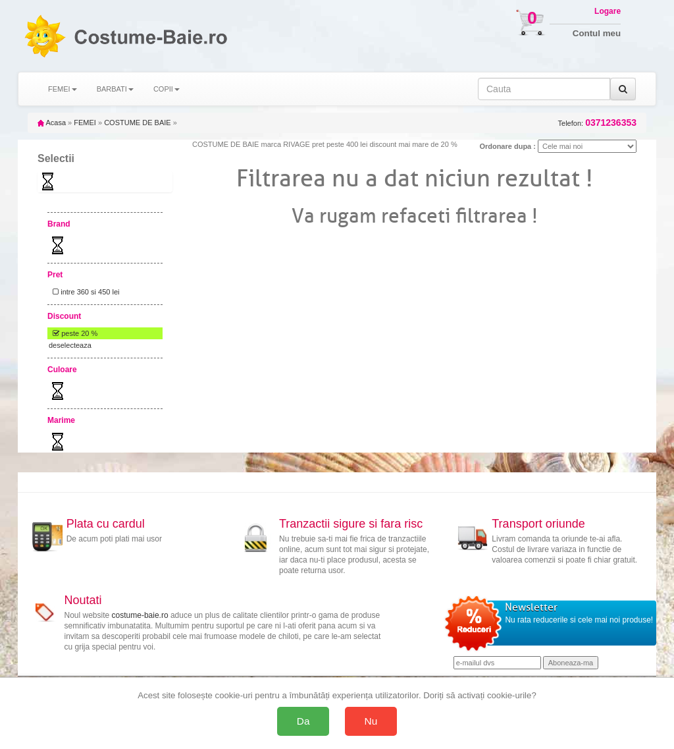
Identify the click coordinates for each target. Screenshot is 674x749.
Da (303, 721)
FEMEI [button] (62, 89)
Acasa (52, 122)
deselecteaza (70, 345)
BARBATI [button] (115, 89)
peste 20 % (73, 333)
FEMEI (85, 122)
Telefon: (597, 123)
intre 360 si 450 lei (84, 292)
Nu (371, 721)
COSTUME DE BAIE (137, 122)
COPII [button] (166, 89)
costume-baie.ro (140, 615)
